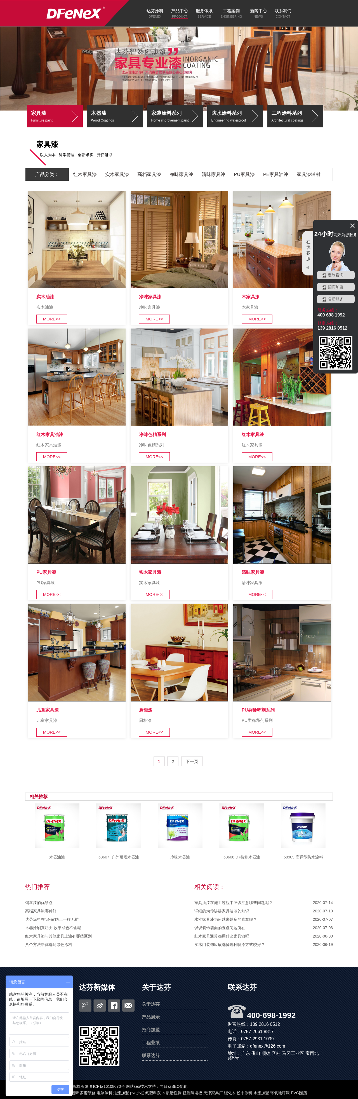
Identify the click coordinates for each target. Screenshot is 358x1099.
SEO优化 (179, 1086)
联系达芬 (151, 1055)
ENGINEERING (231, 16)
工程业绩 (151, 1042)
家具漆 (57, 117)
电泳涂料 (104, 1093)
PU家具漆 (244, 174)
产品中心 (179, 10)
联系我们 (283, 10)
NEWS (258, 16)
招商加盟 (151, 1029)
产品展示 (151, 1017)
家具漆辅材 (309, 174)
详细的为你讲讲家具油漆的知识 (221, 911)
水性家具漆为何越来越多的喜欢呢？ (225, 919)
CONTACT (283, 16)
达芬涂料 (155, 10)
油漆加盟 (121, 1093)
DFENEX (155, 16)
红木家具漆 (85, 174)
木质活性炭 (172, 1093)
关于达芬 (156, 987)
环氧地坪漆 (280, 1093)
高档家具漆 (149, 174)
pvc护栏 (137, 1093)
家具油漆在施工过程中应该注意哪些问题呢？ (233, 903)
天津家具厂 (213, 1093)
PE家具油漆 (276, 174)
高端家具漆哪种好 (40, 911)
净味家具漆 (181, 174)
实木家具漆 (117, 174)
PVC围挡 (299, 1093)
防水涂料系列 (237, 117)
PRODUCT (179, 16)
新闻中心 (258, 10)
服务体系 (204, 10)
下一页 (192, 761)
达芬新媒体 (97, 987)
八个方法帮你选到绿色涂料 (48, 944)
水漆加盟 (261, 1093)
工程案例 (231, 10)
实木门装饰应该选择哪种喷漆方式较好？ (229, 944)
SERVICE (204, 16)
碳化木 (230, 1093)
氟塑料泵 (153, 1093)
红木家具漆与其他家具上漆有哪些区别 (58, 936)
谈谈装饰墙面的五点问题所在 (219, 928)
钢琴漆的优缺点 (39, 903)
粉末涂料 (244, 1093)
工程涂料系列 (297, 117)
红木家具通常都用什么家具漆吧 (221, 936)
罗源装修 (88, 1093)
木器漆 (117, 117)
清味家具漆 (213, 174)
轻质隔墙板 (192, 1093)
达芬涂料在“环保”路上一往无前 (52, 919)
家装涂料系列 (177, 117)
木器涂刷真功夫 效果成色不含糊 (53, 928)
